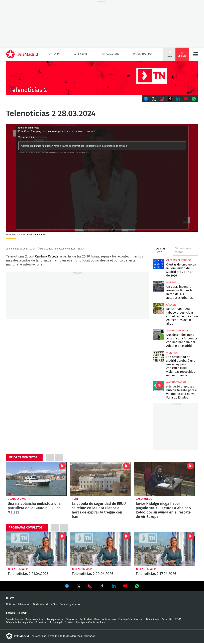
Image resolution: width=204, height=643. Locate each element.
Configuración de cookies (90, 622)
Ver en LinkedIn (113, 586)
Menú (195, 54)
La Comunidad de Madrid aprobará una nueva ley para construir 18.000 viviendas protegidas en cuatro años (158, 356)
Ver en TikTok (102, 586)
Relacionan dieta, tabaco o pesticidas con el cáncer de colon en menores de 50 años (158, 308)
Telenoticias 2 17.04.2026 (164, 549)
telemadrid (17, 636)
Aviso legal (56, 622)
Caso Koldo (144, 498)
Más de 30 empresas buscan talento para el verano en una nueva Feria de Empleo (158, 386)
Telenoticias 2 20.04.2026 (100, 549)
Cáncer (171, 304)
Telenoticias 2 (18, 569)
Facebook (146, 99)
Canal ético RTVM (171, 619)
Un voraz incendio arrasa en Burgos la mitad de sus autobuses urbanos (158, 286)
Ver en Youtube (125, 586)
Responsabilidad (34, 619)
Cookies (69, 622)
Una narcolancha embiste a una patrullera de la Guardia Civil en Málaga (36, 479)
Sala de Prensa (14, 619)
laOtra (53, 604)
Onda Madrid (110, 54)
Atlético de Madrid (178, 330)
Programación (143, 54)
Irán (75, 498)
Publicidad (86, 619)
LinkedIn (178, 98)
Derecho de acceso (105, 619)
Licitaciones (152, 619)
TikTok (170, 99)
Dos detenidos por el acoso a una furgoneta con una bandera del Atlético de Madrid (158, 334)
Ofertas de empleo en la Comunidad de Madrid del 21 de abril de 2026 (158, 264)
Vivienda (171, 352)
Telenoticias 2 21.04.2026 (36, 549)
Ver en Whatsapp (137, 586)
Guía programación (70, 604)
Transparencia (55, 619)
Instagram (162, 98)
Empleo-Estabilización (130, 619)
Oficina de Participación (19, 622)
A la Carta (80, 54)
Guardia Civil (17, 498)
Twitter (154, 99)
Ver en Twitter (78, 586)
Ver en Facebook (67, 586)
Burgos (171, 282)
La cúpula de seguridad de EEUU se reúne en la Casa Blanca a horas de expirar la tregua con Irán (100, 479)
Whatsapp (194, 98)
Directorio (71, 619)
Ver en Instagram (90, 586)
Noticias (54, 54)
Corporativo (16, 613)
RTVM (10, 598)
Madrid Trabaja (176, 382)
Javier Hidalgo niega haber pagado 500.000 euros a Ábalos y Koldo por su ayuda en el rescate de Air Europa (164, 479)
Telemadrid (24, 604)
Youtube (186, 98)
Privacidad (41, 622)
